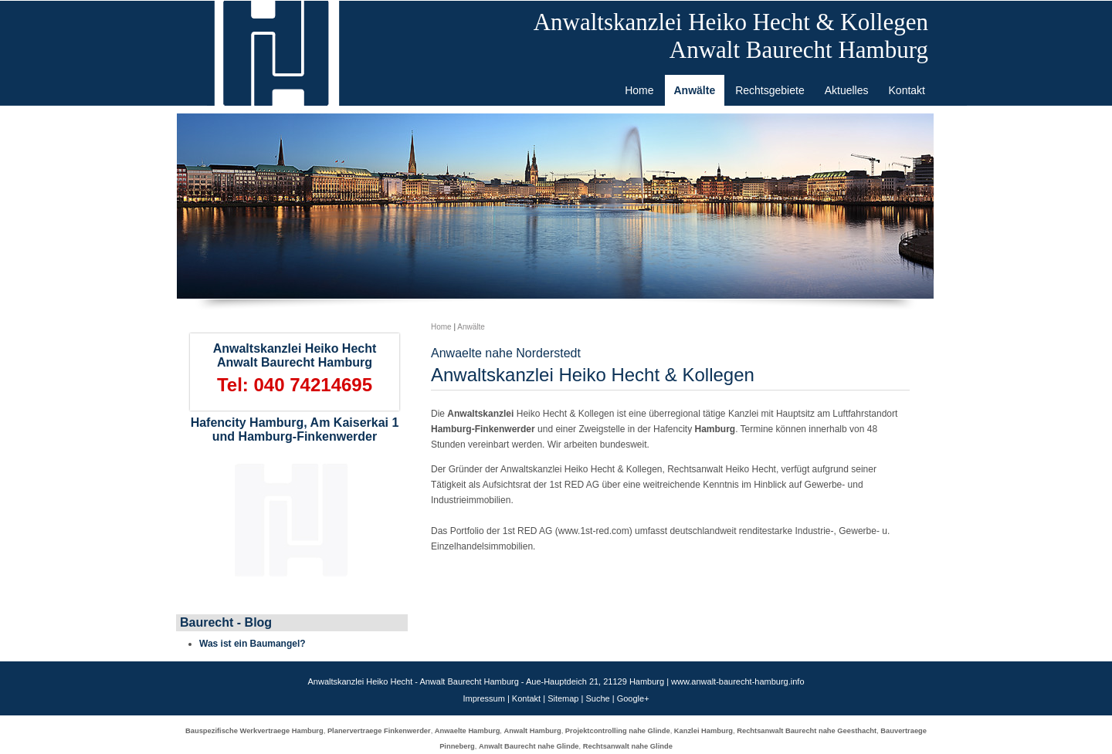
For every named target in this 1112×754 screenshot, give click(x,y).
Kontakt (526, 698)
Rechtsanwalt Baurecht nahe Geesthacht (806, 731)
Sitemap (563, 698)
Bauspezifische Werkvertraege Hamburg (254, 731)
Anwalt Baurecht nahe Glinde (529, 746)
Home (441, 327)
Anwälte (471, 327)
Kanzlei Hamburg (703, 731)
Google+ (633, 698)
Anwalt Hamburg (532, 731)
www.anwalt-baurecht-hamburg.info (737, 681)
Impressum (483, 698)
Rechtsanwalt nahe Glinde (628, 746)
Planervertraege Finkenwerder (379, 731)
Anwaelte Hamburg (467, 731)
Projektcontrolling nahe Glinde (617, 731)
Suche (597, 698)
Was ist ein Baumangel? (252, 643)
